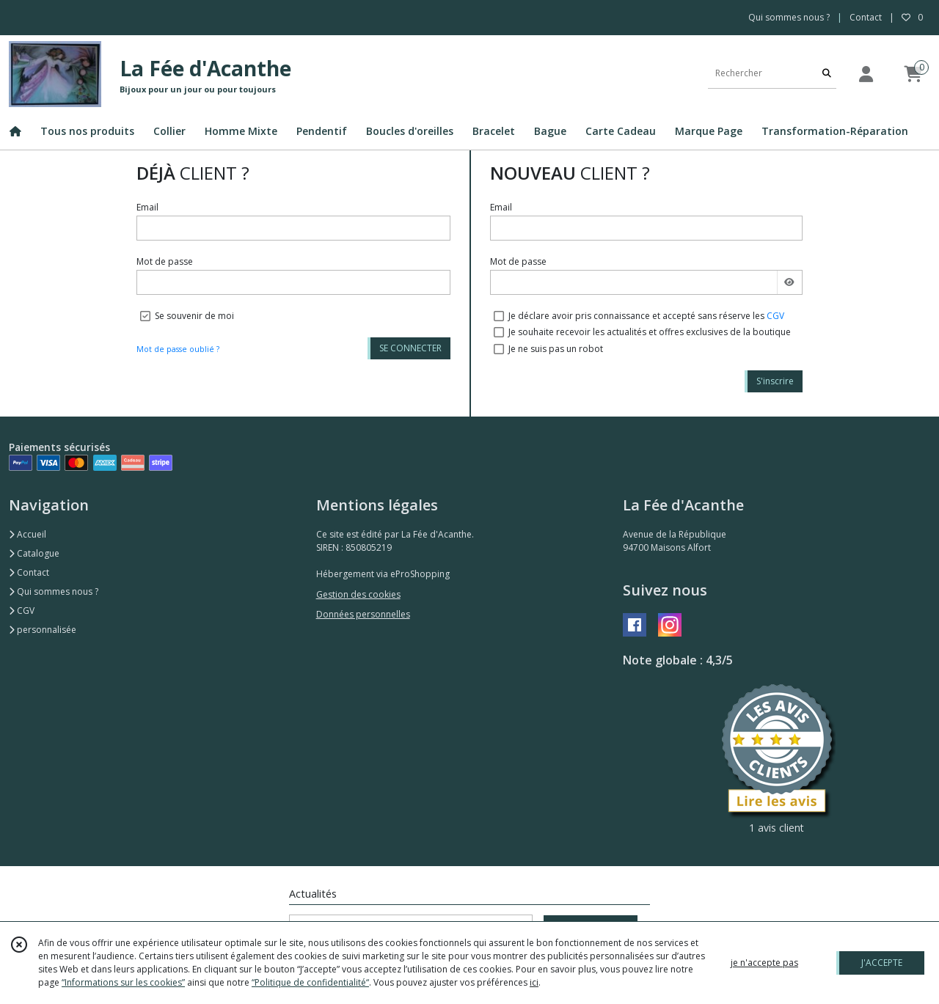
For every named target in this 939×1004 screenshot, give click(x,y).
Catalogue (34, 553)
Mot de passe (164, 261)
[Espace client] (865, 74)
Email (147, 207)
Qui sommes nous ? (53, 591)
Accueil (27, 534)
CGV (775, 315)
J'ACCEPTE (881, 962)
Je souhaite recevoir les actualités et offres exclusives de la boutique (649, 332)
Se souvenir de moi (194, 315)
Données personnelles (363, 614)
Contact (866, 17)
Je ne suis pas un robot (555, 348)
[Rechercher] (826, 73)
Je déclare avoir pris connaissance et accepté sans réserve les (646, 315)
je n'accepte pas (764, 962)
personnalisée (42, 629)
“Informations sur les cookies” (123, 982)
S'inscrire (775, 381)
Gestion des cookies (358, 594)
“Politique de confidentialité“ (310, 982)
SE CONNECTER (410, 348)
